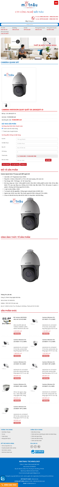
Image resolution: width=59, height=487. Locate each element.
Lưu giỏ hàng (15, 164)
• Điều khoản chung (35, 432)
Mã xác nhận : (5, 159)
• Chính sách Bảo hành (36, 440)
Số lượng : (4, 151)
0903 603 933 (9, 484)
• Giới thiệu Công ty (5, 432)
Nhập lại (23, 164)
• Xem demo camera (6, 450)
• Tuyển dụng (4, 436)
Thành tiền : (5, 155)
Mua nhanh (6, 164)
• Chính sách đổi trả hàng (36, 438)
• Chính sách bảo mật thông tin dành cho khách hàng (43, 434)
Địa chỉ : (4, 147)
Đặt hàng (17, 333)
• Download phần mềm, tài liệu (8, 448)
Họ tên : (4, 138)
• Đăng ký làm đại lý (6, 438)
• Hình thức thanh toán (6, 452)
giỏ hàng (29, 21)
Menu (56, 3)
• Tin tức (3, 434)
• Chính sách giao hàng (36, 436)
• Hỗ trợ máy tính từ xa (6, 445)
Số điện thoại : (5, 143)
